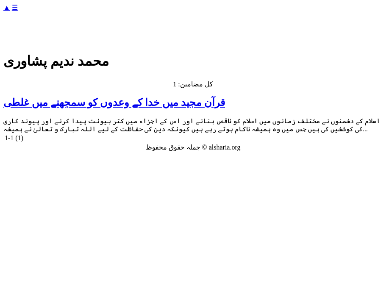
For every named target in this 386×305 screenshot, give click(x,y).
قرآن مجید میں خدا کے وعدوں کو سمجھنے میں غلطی (114, 102)
